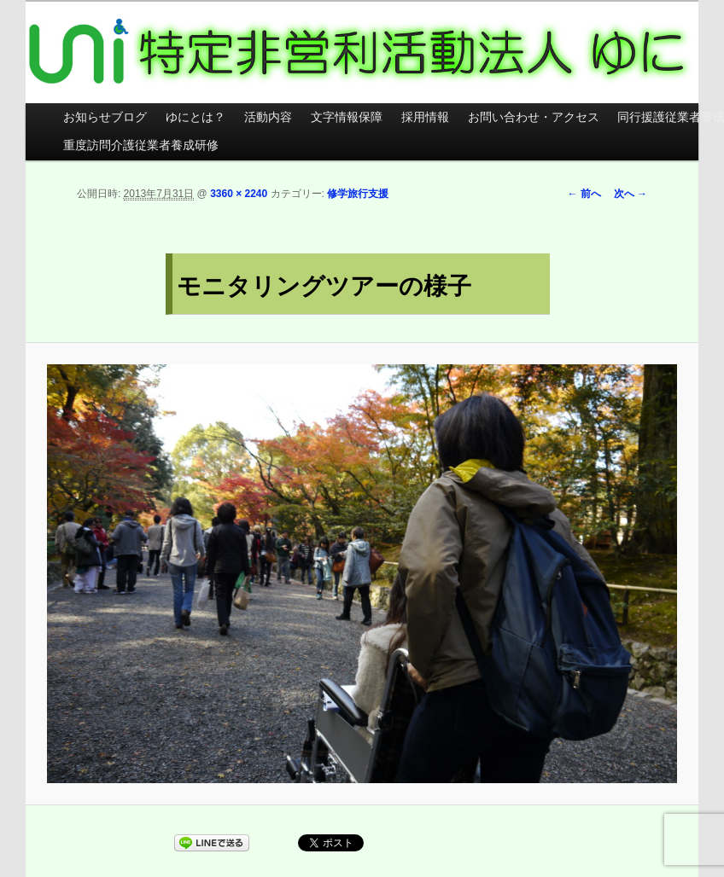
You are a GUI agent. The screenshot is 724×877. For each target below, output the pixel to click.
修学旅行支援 (357, 194)
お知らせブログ (105, 117)
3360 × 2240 (238, 194)
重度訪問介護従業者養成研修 (141, 145)
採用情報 (425, 117)
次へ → (630, 194)
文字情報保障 (346, 117)
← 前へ (583, 194)
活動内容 (268, 117)
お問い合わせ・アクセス (533, 117)
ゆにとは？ (195, 117)
